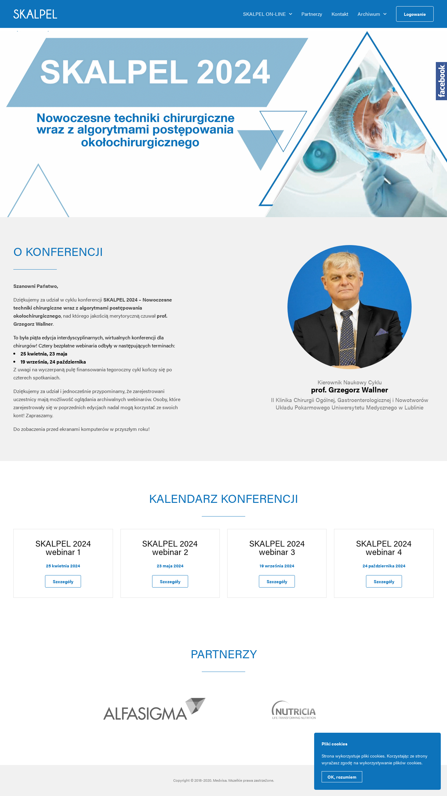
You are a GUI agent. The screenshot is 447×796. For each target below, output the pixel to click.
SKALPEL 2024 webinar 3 (277, 547)
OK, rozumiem (341, 777)
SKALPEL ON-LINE (264, 13)
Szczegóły (63, 581)
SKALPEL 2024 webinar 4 (384, 547)
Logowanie (415, 14)
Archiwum (369, 13)
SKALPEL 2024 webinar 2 (170, 547)
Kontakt (340, 13)
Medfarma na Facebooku (441, 81)
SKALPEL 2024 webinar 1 (63, 547)
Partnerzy (311, 13)
